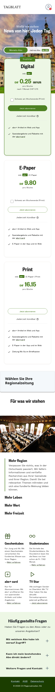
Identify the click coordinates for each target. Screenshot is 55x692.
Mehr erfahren (14, 562)
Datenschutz (37, 681)
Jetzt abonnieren (40, 603)
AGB (25, 681)
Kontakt (15, 681)
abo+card (20, 136)
